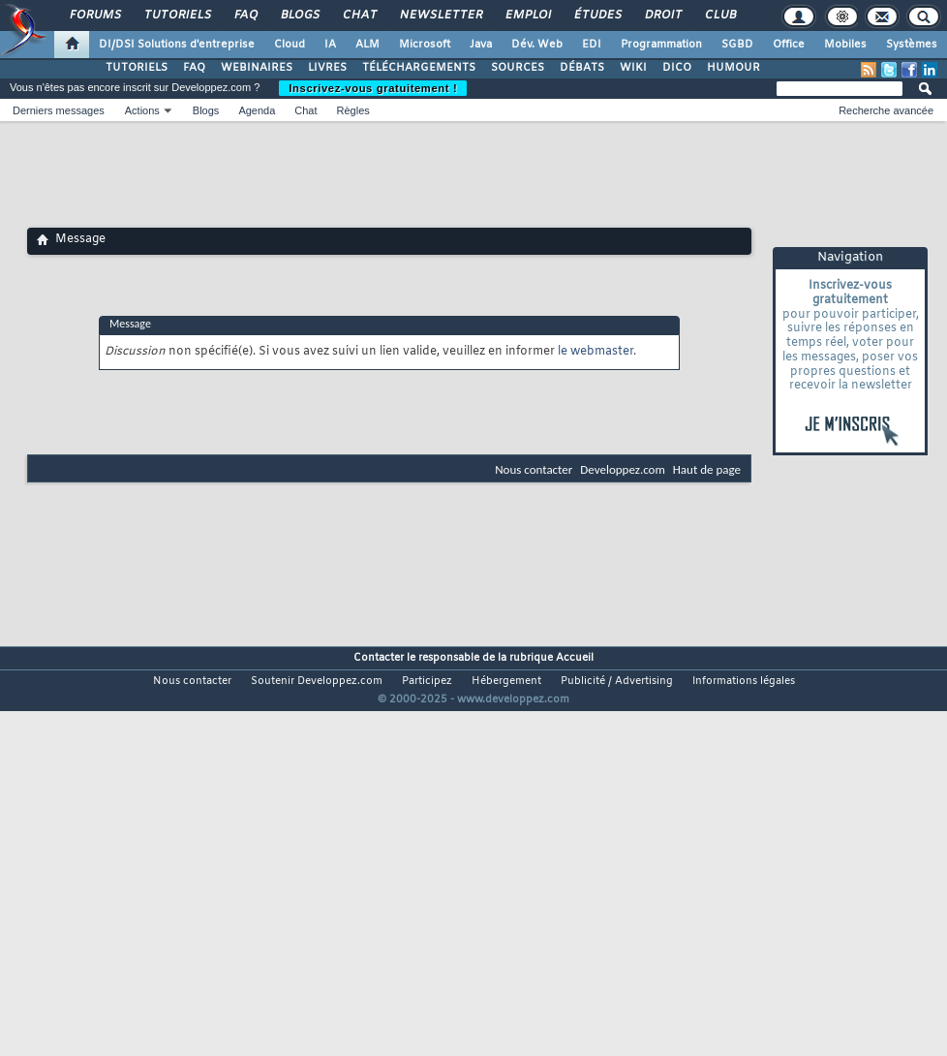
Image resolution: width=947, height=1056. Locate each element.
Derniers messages (59, 110)
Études (597, 15)
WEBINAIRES (256, 68)
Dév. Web (537, 44)
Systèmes (911, 44)
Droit (662, 15)
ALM (367, 44)
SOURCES (517, 68)
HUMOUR (733, 68)
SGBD (737, 44)
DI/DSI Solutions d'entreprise (177, 44)
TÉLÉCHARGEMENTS (418, 68)
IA (330, 44)
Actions (142, 110)
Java (481, 44)
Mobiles (845, 44)
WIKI (633, 68)
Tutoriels (176, 15)
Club (719, 15)
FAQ (245, 15)
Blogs (299, 15)
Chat (359, 15)
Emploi (527, 15)
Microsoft (424, 44)
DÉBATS (582, 68)
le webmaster (595, 351)
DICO (676, 68)
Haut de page (707, 469)
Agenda (256, 110)
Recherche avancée (886, 110)
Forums (94, 15)
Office (789, 44)
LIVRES (327, 68)
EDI (591, 44)
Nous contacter (533, 469)
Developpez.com (622, 469)
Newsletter (440, 15)
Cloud (289, 44)
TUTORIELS (137, 68)
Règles (353, 110)
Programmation (661, 44)
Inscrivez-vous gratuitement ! (373, 88)
